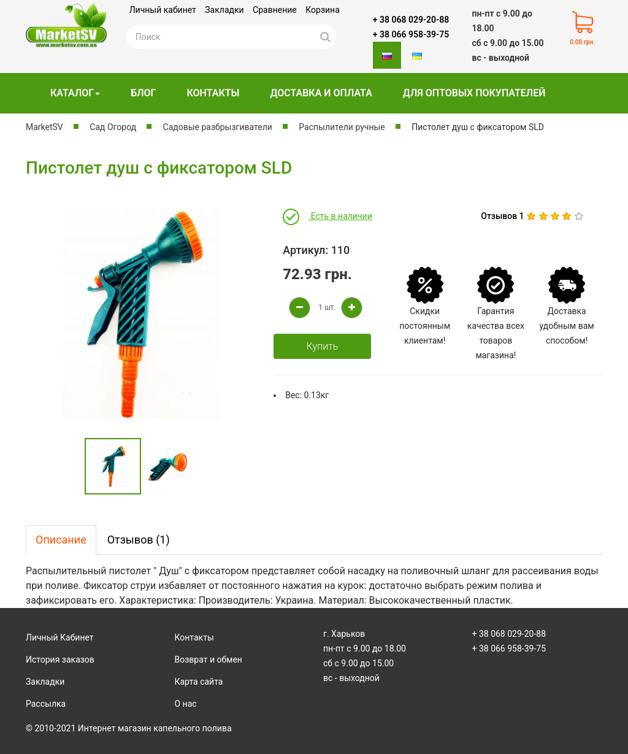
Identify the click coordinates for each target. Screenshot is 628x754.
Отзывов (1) (138, 539)
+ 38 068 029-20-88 (411, 20)
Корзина (322, 10)
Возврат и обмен (208, 659)
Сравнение (275, 10)
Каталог (75, 93)
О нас (186, 704)
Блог (143, 93)
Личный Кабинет (60, 637)
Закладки (224, 10)
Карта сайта (199, 682)
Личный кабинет (162, 10)
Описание (61, 539)
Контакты (212, 93)
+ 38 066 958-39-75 (411, 34)
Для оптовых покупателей (474, 93)
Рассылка (46, 704)
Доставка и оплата (321, 93)
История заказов (60, 659)
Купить (323, 346)
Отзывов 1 (502, 216)
